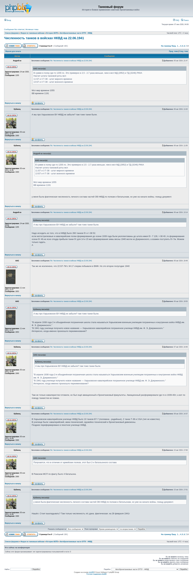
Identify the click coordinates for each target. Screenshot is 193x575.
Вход (7, 20)
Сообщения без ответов (14, 29)
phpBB (91, 572)
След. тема (183, 51)
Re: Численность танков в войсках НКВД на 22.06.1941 (71, 61)
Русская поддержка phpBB (96, 574)
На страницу (166, 46)
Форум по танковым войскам (32, 33)
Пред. (174, 46)
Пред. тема (173, 51)
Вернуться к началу (13, 103)
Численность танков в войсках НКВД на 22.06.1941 (44, 38)
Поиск (185, 20)
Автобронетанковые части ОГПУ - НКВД (76, 33)
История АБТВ (52, 33)
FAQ (176, 20)
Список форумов (12, 33)
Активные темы (31, 29)
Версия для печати (13, 51)
